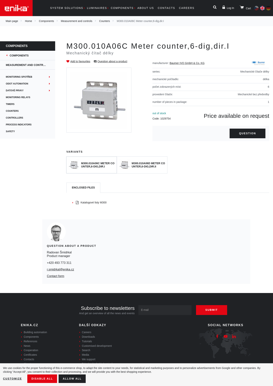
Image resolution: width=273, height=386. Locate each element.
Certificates (30, 354)
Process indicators (20, 124)
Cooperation (31, 350)
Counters (104, 21)
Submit (212, 309)
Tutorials (87, 341)
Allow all (72, 378)
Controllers (16, 117)
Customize (12, 378)
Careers (187, 7)
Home (28, 21)
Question (247, 133)
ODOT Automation (19, 83)
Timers (12, 104)
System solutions (66, 7)
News (27, 345)
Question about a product (112, 61)
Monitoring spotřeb (21, 77)
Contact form (55, 276)
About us (145, 7)
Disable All (42, 378)
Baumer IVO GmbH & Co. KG (186, 63)
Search (86, 350)
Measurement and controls (76, 21)
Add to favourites (80, 61)
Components (122, 7)
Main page (12, 21)
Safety (12, 131)
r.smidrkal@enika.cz (60, 269)
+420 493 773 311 (59, 262)
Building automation (35, 332)
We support (88, 359)
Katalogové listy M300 (91, 202)
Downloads (88, 336)
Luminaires (97, 7)
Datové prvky (16, 90)
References (30, 341)
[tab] (83, 188)
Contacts (166, 7)
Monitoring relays (20, 97)
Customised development (97, 345)
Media (85, 354)
